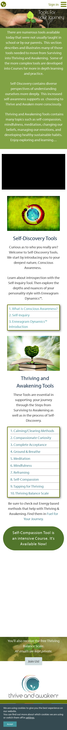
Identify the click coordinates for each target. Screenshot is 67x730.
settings (30, 717)
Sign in (53, 4)
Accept (10, 724)
